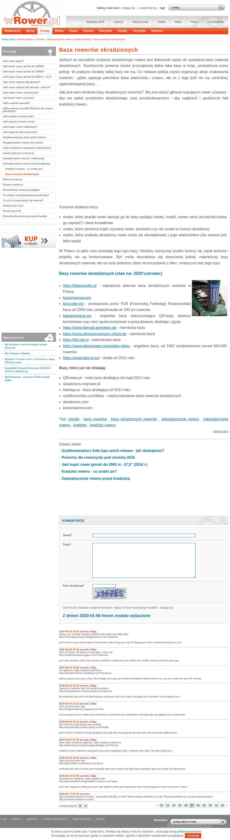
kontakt (100, 819)
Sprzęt (30, 30)
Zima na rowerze (13, 179)
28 (197, 805)
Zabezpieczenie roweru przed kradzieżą (69, 39)
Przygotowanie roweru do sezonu (23, 142)
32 (222, 805)
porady (74, 419)
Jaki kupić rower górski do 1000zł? (23, 66)
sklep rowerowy (81, 819)
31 (216, 805)
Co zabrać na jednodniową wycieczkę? (26, 195)
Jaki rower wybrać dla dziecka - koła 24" (27, 87)
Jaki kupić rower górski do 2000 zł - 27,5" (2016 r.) (105, 464)
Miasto (59, 30)
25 (179, 805)
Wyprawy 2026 (95, 22)
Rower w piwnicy (13, 184)
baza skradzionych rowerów (134, 419)
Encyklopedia (216, 22)
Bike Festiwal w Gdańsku (17, 353)
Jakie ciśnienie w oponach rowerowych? (27, 147)
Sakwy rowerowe (108, 8)
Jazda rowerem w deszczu (18, 153)
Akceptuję (193, 835)
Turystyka (139, 30)
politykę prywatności (189, 831)
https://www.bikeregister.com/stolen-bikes (96, 346)
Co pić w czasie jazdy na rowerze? (23, 200)
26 (185, 805)
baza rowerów (95, 419)
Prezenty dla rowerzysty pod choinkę (25, 216)
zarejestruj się (147, 8)
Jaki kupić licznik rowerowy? (20, 132)
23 (167, 805)
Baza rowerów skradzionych (109, 39)
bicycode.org (73, 304)
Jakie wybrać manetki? (16, 103)
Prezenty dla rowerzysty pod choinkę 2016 (98, 457)
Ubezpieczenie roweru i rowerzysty (23, 158)
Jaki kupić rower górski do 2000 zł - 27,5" (27, 76)
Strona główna (25, 39)
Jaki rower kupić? (13, 61)
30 (210, 805)
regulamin (32, 819)
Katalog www (140, 22)
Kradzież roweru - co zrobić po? (24, 168)
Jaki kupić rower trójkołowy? (20, 126)
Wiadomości (12, 30)
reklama (16, 819)
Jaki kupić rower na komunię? (21, 92)
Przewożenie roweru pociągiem (21, 189)
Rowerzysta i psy (13, 205)
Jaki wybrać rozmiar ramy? (19, 121)
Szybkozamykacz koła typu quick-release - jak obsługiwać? (113, 451)
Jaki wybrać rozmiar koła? (18, 116)
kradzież (80, 425)
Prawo (73, 30)
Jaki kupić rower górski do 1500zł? (23, 71)
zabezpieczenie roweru (180, 419)
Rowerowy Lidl (12, 210)
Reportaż (157, 30)
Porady (45, 30)
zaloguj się (128, 8)
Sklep (178, 22)
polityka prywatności (55, 819)
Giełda (161, 22)
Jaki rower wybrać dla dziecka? (21, 82)
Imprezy (118, 22)
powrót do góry (220, 431)
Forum (195, 22)
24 (173, 805)
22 (161, 805)
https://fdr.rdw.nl (76, 340)
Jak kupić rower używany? (19, 97)
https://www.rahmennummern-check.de (94, 334)
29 (204, 805)
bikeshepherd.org (77, 316)
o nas (3, 819)
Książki (122, 30)
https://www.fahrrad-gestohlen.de (89, 328)
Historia (88, 30)
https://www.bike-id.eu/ (81, 358)
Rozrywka (105, 30)
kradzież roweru (103, 425)
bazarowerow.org (77, 298)
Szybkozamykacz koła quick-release (24, 137)
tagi (162, 8)
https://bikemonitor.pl (80, 286)
